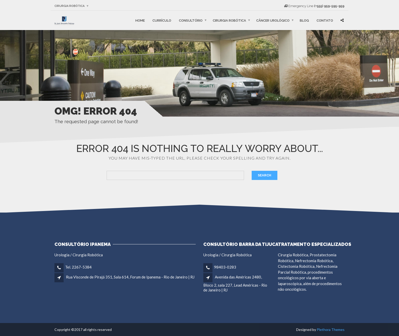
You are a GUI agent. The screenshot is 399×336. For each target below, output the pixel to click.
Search (264, 175)
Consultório (191, 20)
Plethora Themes (331, 329)
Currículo (161, 20)
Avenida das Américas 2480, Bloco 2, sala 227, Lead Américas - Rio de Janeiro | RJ (235, 283)
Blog (304, 20)
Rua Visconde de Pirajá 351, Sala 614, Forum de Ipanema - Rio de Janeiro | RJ (130, 277)
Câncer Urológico (273, 20)
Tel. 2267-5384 (78, 267)
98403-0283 (225, 267)
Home (140, 20)
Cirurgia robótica (69, 6)
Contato (325, 20)
